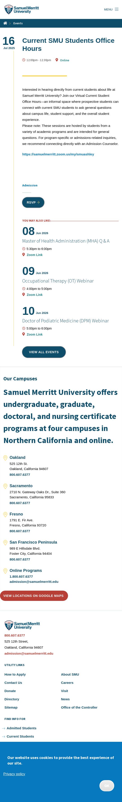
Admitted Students (21, 728)
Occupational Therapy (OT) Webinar (58, 281)
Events (18, 23)
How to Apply (15, 674)
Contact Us (13, 682)
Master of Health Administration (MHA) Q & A (66, 241)
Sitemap (10, 707)
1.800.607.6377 (21, 576)
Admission (29, 185)
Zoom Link (35, 255)
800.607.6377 (20, 474)
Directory (11, 699)
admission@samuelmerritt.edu (34, 581)
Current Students (20, 736)
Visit (64, 691)
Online (64, 60)
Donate (10, 691)
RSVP (31, 202)
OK (106, 786)
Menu (108, 9)
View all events (44, 352)
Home (5, 23)
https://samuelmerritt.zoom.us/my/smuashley (58, 154)
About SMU (70, 674)
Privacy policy (14, 774)
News (65, 699)
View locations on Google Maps (33, 596)
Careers (67, 682)
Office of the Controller (79, 707)
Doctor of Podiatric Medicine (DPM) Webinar (65, 321)
